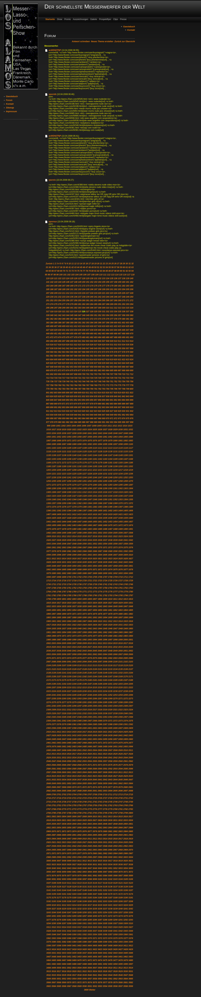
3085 (110, 875)
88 (115, 271)
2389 (115, 724)
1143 (89, 455)
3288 (105, 920)
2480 (59, 746)
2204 (125, 684)
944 (91, 415)
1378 (74, 507)
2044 (89, 651)
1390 (48, 510)
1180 (105, 462)
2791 (84, 813)
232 (59, 297)
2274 (48, 702)
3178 (64, 897)
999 (48, 426)
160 (123, 282)
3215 (79, 905)
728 (107, 378)
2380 (69, 724)
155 (103, 282)
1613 (59, 558)
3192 (48, 901)
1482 (84, 529)
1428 (69, 518)
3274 (120, 916)
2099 (110, 662)
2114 (100, 665)
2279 (74, 702)
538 (51, 348)
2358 (130, 717)
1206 (64, 470)
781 (55, 389)
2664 (130, 783)
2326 (53, 713)
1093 (95, 444)
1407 (48, 514)
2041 (74, 651)
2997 (95, 857)
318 (51, 311)
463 (103, 333)
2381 (74, 724)
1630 (59, 562)
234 (67, 297)
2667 (59, 787)
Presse (123, 19)
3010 (74, 861)
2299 (89, 706)
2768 (53, 809)
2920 (48, 842)
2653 (74, 783)
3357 (110, 934)
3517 (59, 971)
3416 (64, 949)
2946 (95, 846)
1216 (115, 470)
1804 (79, 599)
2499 (69, 750)
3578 (110, 982)
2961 (84, 850)
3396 (48, 945)
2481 (64, 746)
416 (91, 326)
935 (55, 415)
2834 (130, 820)
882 (107, 404)
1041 (89, 433)
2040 (69, 651)
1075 (89, 440)
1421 (120, 514)
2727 (105, 798)
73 (72, 271)
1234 (120, 474)
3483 (59, 964)
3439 (95, 953)
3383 (69, 942)
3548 (130, 975)
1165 (115, 459)
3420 (84, 949)
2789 (74, 813)
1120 (59, 451)
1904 (69, 621)
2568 (74, 765)
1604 (100, 555)
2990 (59, 857)
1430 (79, 518)
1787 (79, 595)
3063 (84, 872)
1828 (115, 603)
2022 (64, 647)
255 (63, 300)
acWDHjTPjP (55, 50)
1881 (125, 614)
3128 (69, 887)
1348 (95, 499)
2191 (59, 684)
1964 (115, 632)
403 (127, 322)
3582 (130, 982)
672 (59, 370)
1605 (105, 555)
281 (79, 304)
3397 (53, 945)
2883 (120, 831)
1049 (130, 433)
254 (59, 300)
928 (115, 411)
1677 (125, 569)
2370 (105, 721)
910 (131, 407)
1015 (130, 426)
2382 (79, 724)
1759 (110, 588)
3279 (59, 920)
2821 (64, 820)
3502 (69, 968)
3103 (115, 879)
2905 (59, 839)
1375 (59, 507)
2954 (48, 850)
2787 (64, 813)
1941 (84, 628)
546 (83, 348)
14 (81, 263)
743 (79, 381)
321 (63, 311)
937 (63, 415)
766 (83, 385)
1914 (120, 621)
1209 (79, 470)
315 (127, 308)
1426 (59, 518)
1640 (110, 562)
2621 (84, 776)
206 (131, 289)
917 (71, 411)
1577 (48, 551)
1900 (48, 621)
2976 (74, 853)
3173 (125, 894)
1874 (89, 614)
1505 (115, 533)
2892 (79, 835)
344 (67, 315)
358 (123, 315)
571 (95, 352)
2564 (53, 765)
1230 (100, 474)
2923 (64, 842)
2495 (48, 750)
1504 (110, 533)
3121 (120, 883)
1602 (89, 555)
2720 (69, 798)
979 (55, 422)
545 (79, 348)
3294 (48, 923)
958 (59, 418)
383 (48, 322)
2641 (100, 779)
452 (59, 333)
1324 (59, 496)
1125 (84, 451)
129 (87, 278)
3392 (115, 942)
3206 (120, 901)
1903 (64, 621)
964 (83, 418)
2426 (130, 732)
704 (99, 374)
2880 (105, 831)
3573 (84, 982)
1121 (64, 451)
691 (48, 374)
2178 (79, 680)
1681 (59, 573)
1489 (120, 529)
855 (87, 400)
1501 (95, 533)
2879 (100, 831)
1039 (79, 433)
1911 (105, 621)
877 (87, 404)
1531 (74, 540)
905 (111, 407)
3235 (95, 909)
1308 (64, 492)
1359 (64, 503)
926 (107, 411)
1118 (48, 451)
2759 (95, 805)
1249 (110, 477)
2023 (69, 647)
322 (67, 311)
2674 (95, 787)
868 (51, 404)
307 (95, 308)
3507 (95, 968)
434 (75, 330)
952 (123, 415)
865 (127, 400)
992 (107, 422)
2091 (69, 662)
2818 (48, 820)
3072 (130, 872)
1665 (64, 569)
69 (61, 271)
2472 (105, 743)
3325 (120, 927)
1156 (69, 459)
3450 (64, 957)
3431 (53, 953)
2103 (130, 662)
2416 (79, 732)
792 (99, 389)
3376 (120, 938)
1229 (95, 474)
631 (71, 363)
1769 (74, 592)
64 (47, 271)
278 (67, 304)
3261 (53, 916)
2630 (130, 776)
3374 (110, 938)
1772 (89, 592)
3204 (110, 901)
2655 (84, 783)
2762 (110, 805)
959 (63, 418)
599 (119, 356)
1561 (53, 547)
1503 (105, 533)
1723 (100, 580)
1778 (120, 592)
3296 (59, 923)
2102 (125, 662)
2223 (48, 691)
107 (89, 274)
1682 (64, 573)
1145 (100, 455)
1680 (53, 573)
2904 (53, 839)
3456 (95, 957)
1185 (130, 462)
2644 (115, 779)
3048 (95, 868)
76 (81, 271)
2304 (115, 706)
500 (75, 341)
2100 (115, 662)
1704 (89, 577)
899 (87, 407)
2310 (59, 709)
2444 (48, 739)
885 (119, 404)
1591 (120, 551)
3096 (79, 879)
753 (119, 381)
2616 (59, 776)
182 (123, 286)
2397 (69, 728)
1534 (89, 540)
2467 (79, 743)
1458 (48, 525)
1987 (59, 639)
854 (83, 400)
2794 (100, 813)
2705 (79, 794)
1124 (79, 451)
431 (63, 330)
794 (107, 389)
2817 (130, 816)
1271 (48, 485)
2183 (105, 680)
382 (131, 319)
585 (63, 356)
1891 (89, 617)
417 (95, 326)
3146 (74, 890)
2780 (115, 809)
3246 (64, 912)
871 (63, 404)
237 (79, 297)
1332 (100, 496)
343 (63, 315)
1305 (48, 492)
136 (115, 278)
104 (77, 274)
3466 (59, 960)
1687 (89, 573)
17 (89, 263)
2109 (74, 665)
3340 (110, 931)
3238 (110, 909)
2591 (105, 769)
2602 (74, 772)
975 (127, 418)
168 (67, 286)
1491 (130, 529)
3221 (110, 905)
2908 (74, 839)
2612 (125, 772)
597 (111, 356)
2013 (105, 643)
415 (87, 326)
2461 (48, 743)
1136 (53, 455)
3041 (59, 868)
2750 (48, 805)
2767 (48, 809)
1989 (69, 639)
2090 (64, 662)
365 (63, 319)
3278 (53, 920)
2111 (84, 665)
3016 (105, 861)
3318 (84, 927)
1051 (53, 437)
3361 (130, 934)
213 (71, 293)
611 (79, 359)
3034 (110, 864)
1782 (53, 595)
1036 (64, 433)
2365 (79, 721)
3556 (84, 979)
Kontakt (10, 104)
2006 (69, 643)
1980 (110, 636)
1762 (125, 588)
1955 (69, 632)
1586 (95, 551)
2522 (100, 754)
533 (119, 344)
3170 (110, 894)
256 (67, 300)
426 (131, 326)
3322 (105, 927)
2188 (130, 680)
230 (51, 297)
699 (79, 374)
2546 (48, 761)
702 (91, 374)
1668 (79, 569)
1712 (130, 577)
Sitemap (10, 108)
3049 (100, 868)
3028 (79, 864)
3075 (59, 875)
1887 (69, 617)
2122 (53, 669)
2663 (125, 783)
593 (95, 356)
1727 (120, 580)
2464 (64, 743)
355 (111, 315)
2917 (120, 839)
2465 (69, 743)
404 (131, 322)
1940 (79, 628)
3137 (115, 887)
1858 (95, 610)
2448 (69, 739)
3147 (79, 890)
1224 (69, 474)
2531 (59, 757)
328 (91, 311)
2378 (59, 724)
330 (99, 311)
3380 (53, 942)
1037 (69, 433)
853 (79, 400)
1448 (84, 522)
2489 (105, 746)
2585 (74, 769)
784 (67, 389)
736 (51, 381)
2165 (100, 676)
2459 (125, 739)
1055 (74, 437)
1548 (74, 544)
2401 (89, 728)
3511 (115, 968)
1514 (74, 536)
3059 (64, 872)
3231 (74, 909)
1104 (64, 448)
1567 (84, 547)
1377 (69, 507)
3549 (48, 979)
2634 (64, 779)
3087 (120, 875)
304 (83, 308)
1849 (48, 610)
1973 (74, 636)
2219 (115, 687)
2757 (84, 805)
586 (67, 356)
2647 (130, 779)
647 (48, 367)
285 (95, 304)
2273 (130, 698)
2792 (89, 813)
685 (111, 370)
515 (48, 344)
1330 (89, 496)
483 (95, 337)
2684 (59, 791)
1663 (53, 569)
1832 (48, 606)
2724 (89, 798)
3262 (59, 916)
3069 (115, 872)
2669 (69, 787)
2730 (120, 798)
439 (95, 330)
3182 (84, 897)
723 (87, 378)
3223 (120, 905)
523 (79, 344)
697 (71, 374)
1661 (130, 566)
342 (59, 315)
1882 (130, 614)
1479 (69, 529)
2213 (84, 687)
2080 (100, 658)
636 (91, 363)
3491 (100, 964)
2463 (59, 743)
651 (63, 367)
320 (59, 311)
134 (107, 278)
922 (91, 411)
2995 (84, 857)
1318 (115, 492)
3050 (105, 868)
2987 (130, 853)
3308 (120, 923)
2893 (84, 835)
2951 (120, 846)
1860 (105, 610)
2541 (110, 757)
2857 (74, 827)
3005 (48, 861)
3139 (125, 887)
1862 (115, 610)
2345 (64, 717)
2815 (120, 816)
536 (131, 344)
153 (95, 282)
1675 (115, 569)
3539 (84, 975)
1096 (110, 444)
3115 (89, 883)
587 (71, 356)
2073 (64, 658)
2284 (100, 702)
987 (87, 422)
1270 (130, 481)
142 (51, 282)
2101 (120, 662)
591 (87, 356)
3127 (64, 887)
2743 (100, 802)
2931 (105, 842)
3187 (110, 897)
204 (123, 289)
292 (123, 304)
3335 (84, 931)
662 (107, 367)
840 (115, 396)
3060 (69, 872)
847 (55, 400)
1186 (48, 466)
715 (55, 378)
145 (63, 282)
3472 (89, 960)
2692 (100, 791)
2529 (48, 757)
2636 (74, 779)
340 (51, 315)
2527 (125, 754)
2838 (64, 824)
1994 (95, 639)
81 (95, 271)
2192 (64, 684)
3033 (105, 864)
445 (119, 330)
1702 (79, 577)
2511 (130, 750)
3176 (53, 897)
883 (111, 404)
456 (75, 333)
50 (95, 267)
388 (67, 322)
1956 (74, 632)
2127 (79, 669)
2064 (105, 654)
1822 (84, 603)
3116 (95, 883)
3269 (95, 916)
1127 (95, 451)
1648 (64, 566)
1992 (84, 639)
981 (63, 422)
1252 (125, 477)
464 (107, 333)
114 (117, 274)
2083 (115, 658)
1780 (130, 592)
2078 (89, 658)
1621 (100, 558)
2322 (120, 709)
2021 (59, 647)
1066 (130, 437)
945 (95, 415)
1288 (48, 488)
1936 (59, 628)
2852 (48, 827)
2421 (105, 732)
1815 (48, 603)
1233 (115, 474)
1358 (59, 503)
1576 (130, 547)
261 (87, 300)
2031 (110, 647)
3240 (120, 909)
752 (115, 381)
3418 (74, 949)
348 (83, 315)
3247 (69, 912)
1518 (95, 536)
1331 (95, 496)
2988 (48, 857)
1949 (125, 628)
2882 (115, 831)
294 (131, 304)
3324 (115, 927)
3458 (105, 957)
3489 (89, 964)
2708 (95, 794)
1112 (105, 448)
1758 (105, 588)
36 (55, 267)
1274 (64, 485)
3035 (115, 864)
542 (67, 348)
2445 (53, 739)
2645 (120, 779)
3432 (59, 953)
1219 (130, 470)
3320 (95, 927)
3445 (125, 953)
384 (51, 322)
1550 (84, 544)
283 (87, 304)
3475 (105, 960)
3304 (100, 923)
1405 (125, 510)
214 (75, 293)
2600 (64, 772)
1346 (84, 499)
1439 (125, 518)
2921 (53, 842)
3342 (120, 931)
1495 (64, 533)
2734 (53, 802)
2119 (125, 665)
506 (99, 341)
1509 (48, 536)
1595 (53, 555)
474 (59, 337)
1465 (84, 525)
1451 (100, 522)
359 (127, 315)
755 (127, 381)
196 (91, 289)
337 (127, 311)
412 (75, 326)
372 (91, 319)
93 (129, 271)
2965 (105, 850)
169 (71, 286)
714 (51, 378)
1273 (59, 485)
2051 (125, 651)
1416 (95, 514)
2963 (95, 850)
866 (131, 400)
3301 (84, 923)
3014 (95, 861)
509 (111, 341)
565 (71, 352)
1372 (130, 503)
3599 (130, 986)
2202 (115, 684)
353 (103, 315)
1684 (74, 573)
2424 (120, 732)
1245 (89, 477)
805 (63, 392)
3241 (125, 909)
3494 (115, 964)
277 (63, 304)
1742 (110, 584)
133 (103, 278)
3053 (120, 868)
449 (48, 333)
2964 (100, 850)
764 (75, 385)
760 (59, 385)
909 (127, 407)
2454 (100, 739)
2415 (74, 732)
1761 (120, 588)
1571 (105, 547)
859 (103, 400)
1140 (74, 455)
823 (48, 396)
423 (119, 326)
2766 (130, 805)
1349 (100, 499)
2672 (84, 787)
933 (48, 415)
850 (67, 400)
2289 (125, 702)
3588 (74, 986)
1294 (79, 488)
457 (79, 333)
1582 (74, 551)
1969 (53, 636)
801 (48, 392)
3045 (79, 868)
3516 (53, 971)
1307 (59, 492)
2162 (84, 676)
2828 (100, 820)
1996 (105, 639)
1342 (64, 499)
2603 (79, 772)
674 (67, 370)
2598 (53, 772)
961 (71, 418)
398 (107, 322)
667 (127, 367)
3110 (64, 883)
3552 (64, 979)
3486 (74, 964)
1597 (64, 555)
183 (127, 286)
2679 (120, 787)
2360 (53, 721)
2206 (48, 687)
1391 (53, 510)
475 (63, 337)
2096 (95, 662)
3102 (110, 879)
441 (103, 330)
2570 (84, 765)
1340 (53, 499)
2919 (130, 839)
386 (59, 322)
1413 (79, 514)
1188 (59, 466)
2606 (95, 772)
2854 (59, 827)
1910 (100, 621)
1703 (84, 577)
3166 (89, 894)
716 (59, 378)
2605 (89, 772)
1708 (110, 577)
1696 (48, 577)
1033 (48, 433)
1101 (48, 448)
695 (63, 374)
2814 (115, 816)
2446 (59, 739)
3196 (69, 901)
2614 (48, 776)
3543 (105, 975)
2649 (53, 783)
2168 (115, 676)
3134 (100, 887)
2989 (53, 857)
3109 (59, 883)
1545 (59, 544)
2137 (130, 669)
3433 (64, 953)
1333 (105, 496)
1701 (74, 577)
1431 (84, 518)
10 (69, 263)
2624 (100, 776)
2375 (130, 721)
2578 (125, 765)
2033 (120, 647)
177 (103, 286)
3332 (69, 931)
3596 (115, 986)
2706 (84, 794)
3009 (69, 861)
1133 (125, 451)
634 (83, 363)
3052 (115, 868)
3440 (100, 953)
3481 (48, 964)
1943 (95, 628)
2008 (79, 643)
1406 (130, 510)
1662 (48, 569)
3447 (48, 957)
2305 (120, 706)
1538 (110, 540)
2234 (105, 691)
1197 (105, 466)
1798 (48, 599)
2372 (115, 721)
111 (104, 274)
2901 (125, 835)
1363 (84, 503)
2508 (115, 750)
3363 (53, 938)
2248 (89, 695)
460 (91, 333)
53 (104, 267)
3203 (105, 901)
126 (75, 278)
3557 (89, 979)
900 (91, 407)
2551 (74, 761)
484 (99, 337)
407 (55, 326)
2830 (110, 820)
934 (51, 415)
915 (63, 411)
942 (83, 415)
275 (55, 304)
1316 (105, 492)
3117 (100, 883)
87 (112, 271)
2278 (69, 702)
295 (48, 308)
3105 (125, 879)
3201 (95, 901)
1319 (120, 492)
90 (121, 271)
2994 (79, 857)
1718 (74, 580)
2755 (74, 805)
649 (55, 367)
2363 (69, 721)
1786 (74, 595)
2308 (48, 709)
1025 (95, 429)
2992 (69, 857)
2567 (69, 765)
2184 (110, 680)
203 (119, 289)
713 (48, 378)
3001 (115, 857)
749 (103, 381)
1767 (64, 592)
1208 (74, 470)
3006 (53, 861)
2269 (110, 698)
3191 (130, 897)
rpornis (52, 180)
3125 (53, 887)
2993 (74, 857)
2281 (84, 702)
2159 (69, 676)
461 (95, 333)
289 (111, 304)
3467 (64, 960)
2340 (125, 713)
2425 (125, 732)
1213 (100, 470)
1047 (120, 433)
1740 (100, 584)
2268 (105, 698)
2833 (125, 820)
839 (111, 396)
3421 (89, 949)
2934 (120, 842)
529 (103, 344)
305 (87, 308)
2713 (120, 794)
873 (71, 404)
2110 (79, 665)
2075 (74, 658)
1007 (89, 426)
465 (111, 333)
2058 (74, 654)
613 (87, 359)
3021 (130, 861)
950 (115, 415)
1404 (120, 510)
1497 (74, 533)
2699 (48, 794)
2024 (74, 647)
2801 (48, 816)
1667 (74, 569)
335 (119, 311)
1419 (110, 514)
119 (48, 278)
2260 (64, 698)
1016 (48, 429)
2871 (59, 831)
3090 (48, 879)
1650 (74, 566)
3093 (64, 879)
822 (131, 392)
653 (71, 367)
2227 (69, 691)
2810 (95, 816)
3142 (53, 890)
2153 (125, 673)
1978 (100, 636)
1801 (64, 599)
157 (111, 282)
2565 (59, 765)
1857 (89, 610)
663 (111, 367)
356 (115, 315)
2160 (74, 676)
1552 (95, 544)
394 (91, 322)
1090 (79, 444)
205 (127, 289)
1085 (53, 444)
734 (131, 378)
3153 (110, 890)
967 (95, 418)
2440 (115, 735)
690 (131, 370)
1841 (95, 606)
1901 (53, 621)
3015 (100, 861)
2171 (130, 676)
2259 (59, 698)
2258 (53, 698)
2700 (53, 794)
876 (83, 404)
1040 (84, 433)
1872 (79, 614)
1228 (89, 474)
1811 (115, 599)
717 (63, 378)
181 (119, 286)
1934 (48, 628)
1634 (79, 562)
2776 (95, 809)
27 (118, 263)
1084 (48, 444)
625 (48, 363)
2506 (105, 750)
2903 (48, 839)
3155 (120, 890)
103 (72, 274)
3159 (53, 894)
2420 (100, 732)
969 (103, 418)
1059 (95, 437)
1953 (59, 632)
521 (71, 344)
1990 (74, 639)
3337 (95, 931)
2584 (69, 769)
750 (107, 381)
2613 (130, 772)
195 (87, 289)
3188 (115, 897)
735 (48, 381)
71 (67, 271)
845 (48, 400)
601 (127, 356)
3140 (130, 887)
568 (83, 352)
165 (55, 286)
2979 (89, 853)
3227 (53, 909)
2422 (110, 732)
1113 (110, 448)
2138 (48, 673)
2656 (89, 783)
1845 (115, 606)
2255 (125, 695)
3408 (110, 945)
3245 (59, 912)
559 (48, 352)
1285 (120, 485)
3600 (86, 990)
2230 (84, 691)
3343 (125, 931)
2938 (53, 846)
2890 (69, 835)
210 (59, 293)
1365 (95, 503)
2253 (115, 695)
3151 (100, 890)
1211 (89, 470)
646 (131, 363)
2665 (48, 787)
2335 (100, 713)
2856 (69, 827)
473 (55, 337)
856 (91, 400)
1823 (89, 603)
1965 (120, 632)
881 (103, 404)
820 (123, 392)
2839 (69, 824)
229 (48, 297)
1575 (125, 547)
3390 (105, 942)
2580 (48, 769)
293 (127, 304)
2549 (64, 761)
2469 (89, 743)
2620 (79, 776)
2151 (115, 673)
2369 (100, 721)
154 (99, 282)
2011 (95, 643)
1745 (125, 584)
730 (115, 378)
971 (111, 418)
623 (127, 359)
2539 (100, 757)
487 (111, 337)
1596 (59, 555)
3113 (79, 883)
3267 (84, 916)
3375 (115, 938)
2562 (130, 761)
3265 (74, 916)
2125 (69, 669)
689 (127, 370)
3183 (89, 897)
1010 (104, 426)
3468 (69, 960)
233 (63, 297)
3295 (53, 923)
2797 (115, 813)
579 (127, 352)
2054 (53, 654)
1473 (125, 525)
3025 (64, 864)
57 (115, 267)
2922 (59, 842)
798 (123, 389)
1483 (89, 529)
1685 (79, 573)
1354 (125, 499)
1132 (120, 451)
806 (67, 392)
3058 (59, 872)
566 (75, 352)
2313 (74, 709)
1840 (89, 606)
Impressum (11, 111)
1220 (48, 474)
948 (107, 415)
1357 (53, 503)
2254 (120, 695)
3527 (110, 971)
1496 (69, 533)
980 (59, 422)
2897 (105, 835)
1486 (105, 529)
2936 (130, 842)
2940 (64, 846)
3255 (110, 912)
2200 (105, 684)
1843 (105, 606)
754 (123, 381)
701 (87, 374)
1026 (100, 429)
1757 (100, 588)
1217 (120, 470)
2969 (125, 850)
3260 (48, 916)
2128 (84, 669)
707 (111, 374)
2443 (130, 735)
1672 (100, 569)
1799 (53, 599)
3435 (74, 953)
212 (67, 293)
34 (49, 267)
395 (95, 322)
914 (59, 411)
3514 (130, 968)
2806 (74, 816)
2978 (84, 853)
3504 (79, 968)
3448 (53, 957)
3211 (59, 905)
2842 (84, 824)
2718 (59, 798)
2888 (59, 835)
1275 (69, 485)
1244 (84, 477)
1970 (59, 636)
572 (99, 352)
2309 (53, 709)
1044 (105, 433)
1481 (79, 529)
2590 (100, 769)
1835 (64, 606)
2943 (79, 846)
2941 (69, 846)
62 (129, 267)
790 (91, 389)
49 (92, 267)
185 (48, 289)
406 (51, 326)
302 (75, 308)
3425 (110, 949)
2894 (89, 835)
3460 (115, 957)
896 (75, 407)
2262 (74, 698)
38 (61, 267)
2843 (89, 824)
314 (123, 308)
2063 (100, 654)
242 (99, 297)
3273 (115, 916)
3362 (48, 938)
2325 (48, 713)
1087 (64, 444)
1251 (120, 477)
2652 (69, 783)
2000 (125, 639)
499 (71, 341)
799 (127, 389)
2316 (89, 709)
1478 (64, 529)
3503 (74, 968)
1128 (100, 451)
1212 (95, 470)
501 (79, 341)
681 (95, 370)
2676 (105, 787)
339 (48, 315)
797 (119, 389)
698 (75, 374)
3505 (84, 968)
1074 (84, 440)
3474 (100, 960)
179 (111, 286)
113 (112, 274)
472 (51, 337)
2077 (84, 658)
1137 (59, 455)
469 (127, 333)
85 (107, 271)
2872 (64, 831)
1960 (95, 632)
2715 (130, 794)
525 (87, 344)
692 (51, 374)
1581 (69, 551)
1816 (53, 603)
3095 (74, 879)
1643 (125, 562)
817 (111, 392)
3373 (105, 938)
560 (51, 352)
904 (107, 407)
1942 (89, 628)
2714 (125, 794)
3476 (110, 960)
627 (55, 363)
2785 (53, 813)
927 (111, 411)
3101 (105, 879)
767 (87, 385)
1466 (89, 525)
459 (87, 333)
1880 (120, 614)
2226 (64, 691)
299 (63, 308)
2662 (120, 783)
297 (55, 308)
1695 (130, 573)
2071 (53, 658)
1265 (105, 481)
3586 (64, 986)
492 (131, 337)
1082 (125, 440)
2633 (59, 779)
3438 (89, 953)
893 (63, 407)
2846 (105, 824)
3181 (79, 897)
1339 (48, 499)
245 (111, 297)
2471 (100, 743)
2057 (69, 654)
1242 (74, 477)
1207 (69, 470)
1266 (110, 481)
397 (103, 322)
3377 (125, 938)
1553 (100, 544)
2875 (79, 831)
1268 (120, 481)
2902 (130, 835)
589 (79, 356)
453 (63, 333)
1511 (59, 536)
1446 (74, 522)
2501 (79, 750)
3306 (110, 923)
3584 (53, 986)
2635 (69, 779)
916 (67, 411)
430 (59, 330)
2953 (130, 846)
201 (111, 289)
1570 (100, 547)
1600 (79, 555)
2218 (110, 687)
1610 (130, 555)
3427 (120, 949)
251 (48, 300)
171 (79, 286)
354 (107, 315)
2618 (69, 776)
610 (75, 359)
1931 (120, 625)
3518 (64, 971)
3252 (95, 912)
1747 (48, 588)
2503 (89, 750)
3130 (79, 887)
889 (48, 407)
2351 (95, 717)
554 (115, 348)
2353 (105, 717)
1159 (84, 459)
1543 (48, 544)
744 (83, 381)
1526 (48, 540)
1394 (69, 510)
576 (115, 352)
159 (119, 282)
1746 (130, 584)
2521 (95, 754)
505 (95, 341)
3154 (115, 890)
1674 (110, 569)
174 (91, 286)
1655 (100, 566)
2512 (48, 754)
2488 (100, 746)
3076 (64, 875)
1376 (64, 507)
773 (111, 385)
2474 (115, 743)
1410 (64, 514)
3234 (89, 909)
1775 (105, 592)
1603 (95, 555)
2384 (89, 724)
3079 (79, 875)
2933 (115, 842)
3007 (59, 861)
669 (48, 370)
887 (127, 404)
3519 (69, 971)
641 (111, 363)
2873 (69, 831)
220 (99, 293)
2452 (89, 739)
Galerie (93, 19)
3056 (48, 872)
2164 (95, 676)
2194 (74, 684)
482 (91, 337)
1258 (69, 481)
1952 (53, 632)
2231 (89, 691)
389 (71, 322)
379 (119, 319)
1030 (120, 429)
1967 (130, 632)
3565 (130, 979)
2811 (100, 816)
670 (51, 370)
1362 (79, 503)
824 (51, 396)
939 (71, 415)
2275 (53, 702)
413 (79, 326)
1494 (59, 533)
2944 (84, 846)
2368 (95, 721)
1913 (115, 621)
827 (63, 396)
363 (55, 319)
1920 (64, 625)
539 (55, 348)
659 (95, 367)
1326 (69, 496)
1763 (130, 588)
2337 (110, 713)
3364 (59, 938)
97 (52, 274)
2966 (110, 850)
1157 (74, 459)
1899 (130, 617)
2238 (125, 691)
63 (132, 267)
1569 (95, 547)
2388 (110, 724)
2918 (125, 839)
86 (109, 271)
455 (71, 333)
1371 (125, 503)
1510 (53, 536)
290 (115, 304)
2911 (89, 839)
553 (111, 348)
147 (71, 282)
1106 (74, 448)
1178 (95, 462)
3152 (105, 890)
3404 (89, 945)
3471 (84, 960)
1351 (110, 499)
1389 (130, 507)
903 (103, 407)
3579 (115, 982)
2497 (59, 750)
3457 (100, 957)
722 (83, 378)
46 (84, 267)
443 (111, 330)
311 (111, 308)
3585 (59, 986)
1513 (69, 536)
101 (65, 274)
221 (103, 293)
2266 (95, 698)
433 (71, 330)
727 (103, 378)
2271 (120, 698)
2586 (79, 769)
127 (79, 278)
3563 (120, 979)
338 (131, 311)
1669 (84, 569)
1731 (53, 584)
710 (123, 374)
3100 (100, 879)
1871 (74, 614)
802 (51, 392)
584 (59, 356)
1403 (115, 510)
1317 (110, 492)
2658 (100, 783)
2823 (74, 820)
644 (123, 363)
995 (119, 422)
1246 (95, 477)
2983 (110, 853)
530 (107, 344)
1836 (69, 606)
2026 (84, 647)
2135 (120, 669)
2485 (84, 746)
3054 (125, 868)
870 (59, 404)
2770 (64, 809)
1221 (53, 474)
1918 (53, 625)
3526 (105, 971)
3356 (105, 934)
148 (75, 282)
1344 (74, 499)
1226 (79, 474)
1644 (130, 562)
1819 (69, 603)
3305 (105, 923)
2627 (115, 776)
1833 (53, 606)
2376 (48, 724)
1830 (125, 603)
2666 (53, 787)
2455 (105, 739)
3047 (89, 868)
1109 (89, 448)
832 (83, 396)
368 (75, 319)
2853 (53, 827)
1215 (110, 470)
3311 (48, 927)
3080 (84, 875)
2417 (84, 732)
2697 (125, 791)
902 (99, 407)
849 (63, 400)
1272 (53, 485)
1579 (59, 551)
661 (103, 367)
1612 (53, 558)
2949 (110, 846)
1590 (115, 551)
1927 (100, 625)
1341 (59, 499)
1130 (110, 451)
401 (119, 322)
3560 (105, 979)
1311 (79, 492)
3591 (89, 986)
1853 (69, 610)
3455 (89, 957)
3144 (64, 890)
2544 (125, 757)
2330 (74, 713)
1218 (125, 470)
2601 (69, 772)
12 (75, 263)
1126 (89, 451)
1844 (110, 606)
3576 (100, 982)
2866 (120, 827)
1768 (69, 592)
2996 (89, 857)
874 (75, 404)
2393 (48, 728)
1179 (100, 462)
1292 (69, 488)
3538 (79, 975)
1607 (115, 555)
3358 (115, 934)
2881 (110, 831)
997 (127, 422)
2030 (105, 647)
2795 (105, 813)
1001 (58, 426)
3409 (115, 945)
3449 (59, 957)
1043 (100, 433)
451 (55, 333)
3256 (115, 912)
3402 (79, 945)
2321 (115, 709)
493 (48, 341)
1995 (100, 639)
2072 (59, 658)
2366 (84, 721)
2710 (105, 794)
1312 (84, 492)
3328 (48, 931)
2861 (95, 827)
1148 (115, 455)
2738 (74, 802)
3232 (79, 909)
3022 (48, 864)
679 (87, 370)
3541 (95, 975)
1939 (74, 628)
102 (69, 274)
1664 (59, 569)
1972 (69, 636)
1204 (53, 470)
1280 (95, 485)
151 (87, 282)
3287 (100, 920)
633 (79, 363)
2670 (74, 787)
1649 (69, 566)
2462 (53, 743)
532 (115, 344)
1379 (79, 507)
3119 (110, 883)
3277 (48, 920)
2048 (110, 651)
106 (85, 274)
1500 (89, 533)
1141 (79, 455)
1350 (105, 499)
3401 (74, 945)
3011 (79, 861)
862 (115, 400)
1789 (89, 595)
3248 (74, 912)
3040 (53, 868)
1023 (84, 429)
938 (67, 415)
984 (75, 422)
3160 (59, 894)
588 (75, 356)
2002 (48, 643)
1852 (64, 610)
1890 (84, 617)
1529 (64, 540)
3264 (69, 916)
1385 (110, 507)
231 (55, 297)
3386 (84, 942)
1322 (48, 496)
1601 (84, 555)
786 (75, 389)
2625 (105, 776)
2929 (95, 842)
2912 (95, 839)
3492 (105, 964)
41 (69, 267)
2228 (74, 691)
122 (59, 278)
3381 (59, 942)
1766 (59, 592)
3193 (53, 901)
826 (59, 396)
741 (71, 381)
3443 (115, 953)
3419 (79, 949)
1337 (125, 496)
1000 (53, 426)
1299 (105, 488)
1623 (110, 558)
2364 (74, 721)
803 (55, 392)
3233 (84, 909)
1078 (105, 440)
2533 (69, 757)
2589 (95, 769)
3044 (74, 868)
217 (87, 293)
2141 (64, 673)
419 (103, 326)
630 (67, 363)
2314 (79, 709)
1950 (130, 628)
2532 (64, 757)
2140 (59, 673)
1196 (100, 466)
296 (51, 308)
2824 (79, 820)
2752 (59, 805)
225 (119, 293)
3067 (105, 872)
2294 (64, 706)
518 (59, 344)
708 (115, 374)
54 (107, 267)
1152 (48, 459)
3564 (125, 979)
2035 (130, 647)
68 (58, 271)
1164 (110, 459)
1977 (95, 636)
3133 (95, 887)
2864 (110, 827)
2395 (59, 728)
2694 (110, 791)
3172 (120, 894)
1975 (84, 636)
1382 (95, 507)
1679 (48, 573)
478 (75, 337)
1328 (79, 496)
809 (79, 392)
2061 (89, 654)
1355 (130, 499)
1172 (64, 462)
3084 (105, 875)
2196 (84, 684)
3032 (100, 864)
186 (51, 289)
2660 (110, 783)
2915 (110, 839)
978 (51, 422)
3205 (115, 901)
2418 (89, 732)
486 (107, 337)
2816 (125, 816)
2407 (120, 728)
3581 (125, 982)
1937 (64, 628)
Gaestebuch (12, 96)
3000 (110, 857)
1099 (125, 444)
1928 (105, 625)
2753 (64, 805)
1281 (100, 485)
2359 (48, 721)
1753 (79, 588)
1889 (79, 617)
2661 (115, 783)
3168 (100, 894)
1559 (130, 544)
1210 (84, 470)
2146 (89, 673)
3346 (53, 934)
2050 (120, 651)
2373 (120, 721)
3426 (115, 949)
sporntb (52, 94)
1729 (130, 580)
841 (119, 396)
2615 (53, 776)
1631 (64, 562)
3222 (115, 905)
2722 (79, 798)
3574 (89, 982)
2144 (79, 673)
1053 (64, 437)
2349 (84, 717)
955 (48, 418)
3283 (79, 920)
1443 (59, 522)
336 (123, 311)
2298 (84, 706)
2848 (115, 824)
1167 (125, 459)
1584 (84, 551)
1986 (53, 639)
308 (99, 308)
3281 (69, 920)
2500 (74, 750)
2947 (100, 846)
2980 (95, 853)
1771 (84, 592)
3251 (89, 912)
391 (79, 322)
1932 (125, 625)
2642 (105, 779)
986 (83, 422)
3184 (95, 897)
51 (98, 267)
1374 (53, 507)
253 (55, 300)
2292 (53, 706)
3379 (48, 942)
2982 (105, 853)
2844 (95, 824)
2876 (84, 831)
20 (98, 263)
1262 (89, 481)
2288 (120, 702)
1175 (79, 462)
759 (55, 385)
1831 (130, 603)
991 (103, 422)
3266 (79, 916)
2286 (110, 702)
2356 (120, 717)
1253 (130, 477)
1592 (125, 551)
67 (55, 271)
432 (67, 330)
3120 (115, 883)
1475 (48, 529)
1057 (84, 437)
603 (48, 359)
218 (91, 293)
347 (79, 315)
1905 (74, 621)
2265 (89, 698)
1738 (89, 584)
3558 (95, 979)
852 (75, 400)
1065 (125, 437)
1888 (74, 617)
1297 (95, 488)
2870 (53, 831)
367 (71, 319)
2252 (110, 695)
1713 (48, 580)
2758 (89, 805)
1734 (69, 584)
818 (115, 392)
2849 (120, 824)
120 (51, 278)
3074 (53, 875)
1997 (110, 639)
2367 (89, 721)
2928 (89, 842)
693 (55, 374)
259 (79, 300)
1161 (95, 459)
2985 (120, 853)
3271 (105, 916)
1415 (89, 514)
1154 (59, 459)
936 (59, 415)
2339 (120, 713)
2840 (74, 824)
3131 (84, 887)
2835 (48, 824)
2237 (120, 691)
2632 (53, 779)
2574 (105, 765)
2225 (59, 691)
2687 (74, 791)
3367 (74, 938)
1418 (105, 514)
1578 (53, 551)
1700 (69, 577)
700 (83, 374)
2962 (89, 850)
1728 (125, 580)
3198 (79, 901)
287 (103, 304)
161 (127, 282)
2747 (120, 802)
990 (99, 422)
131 (95, 278)
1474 (130, 525)
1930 (115, 625)
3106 (130, 879)
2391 (125, 724)
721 (79, 378)
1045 (110, 433)
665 (119, 367)
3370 (89, 938)
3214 (74, 905)
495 (55, 341)
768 (91, 385)
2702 (64, 794)
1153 (53, 459)
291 (119, 304)
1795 (120, 595)
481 (87, 337)
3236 (100, 909)
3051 (110, 868)
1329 (84, 496)
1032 (130, 429)
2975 (69, 853)
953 (127, 415)
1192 (79, 466)
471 (48, 337)
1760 (115, 588)
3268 (89, 916)
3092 (59, 879)
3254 (105, 912)
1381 (89, 507)
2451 (84, 739)
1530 (69, 540)
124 (67, 278)
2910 (84, 839)
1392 (59, 510)
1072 (74, 440)
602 (131, 356)
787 (79, 389)
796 (115, 389)
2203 (120, 684)
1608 (120, 555)
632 (75, 363)
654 (75, 367)
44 (78, 267)
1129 (105, 451)
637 (95, 363)
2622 (89, 776)
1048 (125, 433)
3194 (59, 901)
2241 (53, 695)
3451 (69, 957)
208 (51, 293)
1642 (120, 562)
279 (71, 304)
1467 (95, 525)
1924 (84, 625)
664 (115, 367)
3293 (130, 920)
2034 (125, 647)
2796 (110, 813)
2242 (59, 695)
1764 (48, 592)
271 (127, 300)
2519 (84, 754)
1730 (48, 584)
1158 (79, 459)
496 (59, 341)
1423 (130, 514)
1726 (115, 580)
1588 (105, 551)
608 (67, 359)
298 (59, 308)
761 (63, 385)
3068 (110, 872)
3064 (89, 872)
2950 (115, 846)
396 (99, 322)
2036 (48, 651)
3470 (79, 960)
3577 (105, 982)
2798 (120, 813)
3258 (125, 912)
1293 (74, 488)
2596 (130, 769)
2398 (74, 728)
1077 (100, 440)
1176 (84, 462)
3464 (48, 960)
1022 (79, 429)
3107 (48, 883)
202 (115, 289)
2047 (105, 651)
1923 (79, 625)
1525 (130, 536)
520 (67, 344)
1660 (125, 566)
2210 (69, 687)
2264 (84, 698)
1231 (105, 474)
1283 (110, 485)
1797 (130, 595)
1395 (74, 510)
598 (115, 356)
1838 (79, 606)
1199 (115, 466)
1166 (120, 459)
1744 (120, 584)
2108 (69, 665)
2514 (59, 754)
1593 (130, 551)
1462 (69, 525)
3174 (130, 894)
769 (95, 385)
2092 (74, 662)
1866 (48, 614)
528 (99, 344)
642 (115, 363)
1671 (95, 569)
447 (127, 330)
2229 (79, 691)
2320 (110, 709)
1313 (89, 492)
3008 (64, 861)
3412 (130, 945)
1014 (125, 426)
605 (55, 359)
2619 (74, 776)
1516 (84, 536)
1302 (120, 488)
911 (48, 411)
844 (131, 396)
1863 (120, 610)
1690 (105, 573)
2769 (59, 809)
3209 (48, 905)
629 (63, 363)
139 (127, 278)
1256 (59, 481)
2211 (74, 687)
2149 (105, 673)
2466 (74, 743)
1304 (130, 488)
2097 (100, 662)
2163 (89, 676)
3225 (130, 905)
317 (48, 311)
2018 (130, 643)
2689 (84, 791)
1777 (115, 592)
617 (103, 359)
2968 (120, 850)
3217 (89, 905)
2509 (120, 750)
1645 (48, 566)
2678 (115, 787)
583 (55, 356)
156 (107, 282)
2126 (74, 669)
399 (111, 322)
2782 (125, 809)
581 (48, 356)
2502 (84, 750)
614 (91, 359)
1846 (120, 606)
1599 (74, 555)
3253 (100, 912)
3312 (53, 927)
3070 (120, 872)
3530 (125, 971)
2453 (95, 739)
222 (107, 293)
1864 (125, 610)
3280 (64, 920)
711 (127, 374)
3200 (89, 901)
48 (89, 267)
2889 (64, 835)
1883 (48, 617)
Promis (67, 19)
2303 (110, 706)
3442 (110, 953)
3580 (120, 982)
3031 (95, 864)
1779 (125, 592)
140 (131, 278)
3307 (115, 923)
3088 (125, 875)
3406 (100, 945)
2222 (130, 687)
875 (79, 404)
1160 (89, 459)
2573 (100, 765)
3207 (125, 901)
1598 (69, 555)
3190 (125, 897)
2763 (115, 805)
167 (63, 286)
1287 (130, 485)
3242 (130, 909)
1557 (120, 544)
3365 (64, 938)
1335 (115, 496)
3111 (69, 883)
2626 (110, 776)
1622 (105, 558)
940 (75, 415)
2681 (130, 787)
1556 (115, 544)
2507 (110, 750)
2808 (84, 816)
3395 (130, 942)
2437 (100, 735)
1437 (115, 518)
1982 (120, 636)
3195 (64, 901)
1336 (120, 496)
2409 (130, 728)
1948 (120, 628)
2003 (53, 643)
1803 (74, 599)
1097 (115, 444)
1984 (130, 636)
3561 (110, 979)
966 (91, 418)
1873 (84, 614)
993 (111, 422)
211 (63, 293)
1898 (125, 617)
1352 (115, 499)
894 (67, 407)
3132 (89, 887)
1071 (69, 440)
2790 (79, 813)
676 (75, 370)
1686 (84, 573)
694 (59, 374)
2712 (115, 794)
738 (59, 381)
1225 (74, 474)
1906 (79, 621)
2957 (64, 850)
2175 (64, 680)
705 (103, 374)
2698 (130, 791)
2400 (84, 728)
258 (75, 300)
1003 (68, 426)
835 (95, 396)
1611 (48, 558)
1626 (125, 558)
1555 (110, 544)
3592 (95, 986)
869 (55, 404)
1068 (53, 440)
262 (91, 300)
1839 (84, 606)
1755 (89, 588)
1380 (84, 507)
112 (108, 274)
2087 (48, 662)
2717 (53, 798)
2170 (125, 676)
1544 (53, 544)
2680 (125, 787)
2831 (115, 820)
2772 (74, 809)
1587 (100, 551)
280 (75, 304)
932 (131, 411)
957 (55, 418)
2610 (115, 772)
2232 (95, 691)
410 (67, 326)
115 (120, 274)
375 (103, 319)
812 (91, 392)
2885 (130, 831)
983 (71, 422)
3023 (53, 864)
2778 (105, 809)
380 (123, 319)
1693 (120, 573)
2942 (74, 846)
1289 (53, 488)
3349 (69, 934)
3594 (105, 986)
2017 (125, 643)
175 (95, 286)
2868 (130, 827)
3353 (89, 934)
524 (83, 344)
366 (67, 319)
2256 (130, 695)
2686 (69, 791)
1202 (130, 466)
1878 (110, 614)
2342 (48, 717)
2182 (100, 680)
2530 (53, 757)
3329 (53, 931)
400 (115, 322)
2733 (48, 802)
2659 (105, 783)
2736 (64, 802)
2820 (59, 820)
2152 (120, 673)
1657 (110, 566)
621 (119, 359)
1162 (100, 459)
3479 (125, 960)
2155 (48, 676)
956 (51, 418)
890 (51, 407)
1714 (53, 580)
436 (83, 330)
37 (58, 267)
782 (59, 389)
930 (123, 411)
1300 (110, 488)
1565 (74, 547)
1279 (89, 485)
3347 (59, 934)
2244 (69, 695)
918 (75, 411)
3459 (110, 957)
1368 (110, 503)
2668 (64, 787)
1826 (105, 603)
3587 (69, 986)
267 (111, 300)
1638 (100, 562)
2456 (110, 739)
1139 (69, 455)
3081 (89, 875)
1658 (115, 566)
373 (95, 319)
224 (115, 293)
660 (99, 367)
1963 (110, 632)
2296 (74, 706)
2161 (79, 676)
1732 (59, 584)
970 (107, 418)
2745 (110, 802)
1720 (84, 580)
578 (123, 352)
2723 (84, 798)
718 (67, 378)
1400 (100, 510)
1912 (110, 621)
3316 (74, 927)
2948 (105, 846)
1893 (100, 617)
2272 (125, 698)
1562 (59, 547)
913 (55, 411)
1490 (125, 529)
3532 (48, 975)
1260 (79, 481)
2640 (95, 779)
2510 (125, 750)
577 (119, 352)
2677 (110, 787)
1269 (125, 481)
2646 (125, 779)
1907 (84, 621)
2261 (69, 698)
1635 (84, 562)
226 (123, 293)
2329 (69, 713)
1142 (84, 455)
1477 (59, 529)
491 (127, 337)
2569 (79, 765)
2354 (110, 717)
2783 (130, 809)
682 (99, 370)
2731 (125, 798)
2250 (100, 695)
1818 (64, 603)
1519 (100, 536)
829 (71, 396)
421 (111, 326)
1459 (53, 525)
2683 (53, 791)
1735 (74, 584)
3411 (125, 945)
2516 (69, 754)
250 (131, 297)
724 (91, 378)
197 (95, 289)
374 (99, 319)
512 (123, 341)
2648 (48, 783)
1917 (48, 625)
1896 (115, 617)
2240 (48, 695)
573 (103, 352)
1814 (130, 599)
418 (99, 326)
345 (71, 315)
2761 (105, 805)
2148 (100, 673)
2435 (89, 735)
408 (59, 326)
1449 (89, 522)
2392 (130, 724)
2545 (130, 757)
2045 (95, 651)
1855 (79, 610)
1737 (84, 584)
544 (75, 348)
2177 (74, 680)
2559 (115, 761)
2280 (79, 702)
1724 (105, 580)
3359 (120, 934)
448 (131, 330)
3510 (110, 968)
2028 (95, 647)
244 (107, 297)
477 (71, 337)
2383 (84, 724)
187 (55, 289)
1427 (64, 518)
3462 (125, 957)
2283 (95, 702)
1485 (100, 529)
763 (71, 385)
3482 (53, 964)
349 (87, 315)
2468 (84, 743)
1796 (125, 595)
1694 (125, 573)
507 (103, 341)
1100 (130, 444)
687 (119, 370)
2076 (79, 658)
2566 (64, 765)
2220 (120, 687)
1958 (84, 632)
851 (71, 400)
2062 (95, 654)
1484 (95, 529)
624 (131, 359)
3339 (105, 931)
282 (83, 304)
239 (87, 297)
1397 (84, 510)
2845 (100, 824)
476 (67, 337)
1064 (120, 437)
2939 (59, 846)
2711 (110, 794)
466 (115, 333)
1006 (84, 426)
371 (87, 319)
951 (119, 415)
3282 (74, 920)
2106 (59, 665)
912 (51, 411)
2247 (84, 695)
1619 (89, 558)
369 (79, 319)
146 (67, 282)
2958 (69, 850)
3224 (125, 905)
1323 (53, 496)
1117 (130, 448)
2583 (64, 769)
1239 (59, 477)
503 (87, 341)
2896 (100, 835)
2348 (79, 717)
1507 (125, 533)
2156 (53, 676)
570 (91, 352)
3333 (74, 931)
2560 (120, 761)
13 (78, 263)
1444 (64, 522)
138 (123, 278)
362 (51, 319)
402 (123, 322)
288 (107, 304)
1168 (130, 459)
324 (75, 311)
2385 (95, 724)
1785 (69, 595)
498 (67, 341)
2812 (105, 816)
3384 (74, 942)
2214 (89, 687)
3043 (69, 868)
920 (83, 411)
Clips (115, 19)
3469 (74, 960)
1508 (130, 533)
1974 (79, 636)
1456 (125, 522)
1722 (95, 580)
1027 (105, 429)
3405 (95, 945)
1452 (105, 522)
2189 (48, 684)
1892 (95, 617)
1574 (120, 547)
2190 (53, 684)
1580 (64, 551)
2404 (105, 728)
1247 (100, 477)
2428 (53, 735)
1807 (95, 599)
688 (123, 370)
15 (84, 263)
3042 (64, 868)
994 (115, 422)
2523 (105, 754)
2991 (64, 857)
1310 (74, 492)
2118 (120, 665)
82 (98, 271)
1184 (125, 462)
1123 (74, 451)
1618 (84, 558)
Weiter (92, 990)
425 (127, 326)
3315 (69, 927)
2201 (110, 684)
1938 (69, 628)
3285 (89, 920)
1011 (109, 426)
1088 (69, 444)
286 (99, 304)
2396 (64, 728)
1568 (89, 547)
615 (95, 359)
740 (67, 381)
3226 (48, 909)
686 (115, 370)
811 (87, 392)
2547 (53, 761)
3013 (89, 861)
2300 (95, 706)
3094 (69, 879)
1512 (64, 536)
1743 (115, 584)
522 (75, 344)
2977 (79, 853)
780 (51, 389)
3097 (84, 879)
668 (131, 367)
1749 (59, 588)
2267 (100, 698)
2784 (48, 813)
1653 (89, 566)
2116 (110, 665)
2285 (105, 702)
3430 (48, 953)
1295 (84, 488)
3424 (105, 949)
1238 (53, 477)
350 (91, 315)
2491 (115, 746)
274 (51, 304)
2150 (110, 673)
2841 (79, 824)
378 (115, 319)
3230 (69, 909)
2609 (110, 772)
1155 (64, 459)
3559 (100, 979)
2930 (100, 842)
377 (111, 319)
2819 (53, 820)
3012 (84, 861)
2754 (69, 805)
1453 (110, 522)
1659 (120, 566)
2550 (69, 761)
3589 (79, 986)
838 (107, 396)
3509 (105, 968)
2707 (89, 794)
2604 (84, 772)
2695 (115, 791)
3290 (115, 920)
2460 (130, 739)
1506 (120, 533)
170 (75, 286)
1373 (48, 507)
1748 (53, 588)
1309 (69, 492)
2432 (74, 735)
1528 (59, 540)
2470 (95, 743)
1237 (48, 477)
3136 (110, 887)
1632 (69, 562)
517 (55, 344)
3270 (100, 916)
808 (75, 392)
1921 (69, 625)
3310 (130, 923)
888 (131, 404)
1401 (105, 510)
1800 (59, 599)
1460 (59, 525)
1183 (120, 462)
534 (123, 344)
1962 (105, 632)
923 (95, 411)
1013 (120, 426)
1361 (74, 503)
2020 (53, 647)
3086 (115, 875)
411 (71, 326)
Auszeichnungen (80, 19)
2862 (100, 827)
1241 (69, 477)
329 (95, 311)
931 (127, 411)
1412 (74, 514)
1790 (95, 595)
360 (131, 315)
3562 (115, 979)
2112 (89, 665)
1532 (79, 540)
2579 (130, 765)
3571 (74, 982)
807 (71, 392)
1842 (100, 606)
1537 (105, 540)
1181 (110, 462)
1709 (115, 577)
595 (103, 356)
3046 (84, 868)
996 (123, 422)
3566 (48, 982)
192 (75, 289)
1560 (48, 547)
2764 (120, 805)
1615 (69, 558)
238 (83, 297)
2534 (74, 757)
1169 (48, 462)
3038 (130, 864)
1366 (100, 503)
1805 (84, 599)
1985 (48, 639)
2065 (110, 654)
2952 (125, 846)
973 (119, 418)
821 (127, 392)
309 (103, 308)
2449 (74, 739)
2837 (59, 824)
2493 (125, 746)
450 (51, 333)
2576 (115, 765)
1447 (79, 522)
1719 (79, 580)
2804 (64, 816)
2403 (100, 728)
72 (69, 271)
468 (123, 333)
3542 (100, 975)
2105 (53, 665)
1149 (120, 455)
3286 (95, 920)
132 (99, 278)
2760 (100, 805)
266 (107, 300)
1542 (130, 540)
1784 (64, 595)
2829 (105, 820)
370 (83, 319)
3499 (53, 968)
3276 (130, 916)
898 (83, 407)
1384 (105, 507)
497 (63, 341)
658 (91, 367)
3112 (74, 883)
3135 (105, 887)
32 (132, 263)
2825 (84, 820)
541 (63, 348)
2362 (64, 721)
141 (48, 282)
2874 (74, 831)
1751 (69, 588)
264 (99, 300)
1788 (84, 595)
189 (63, 289)
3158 (48, 894)
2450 (79, 739)
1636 (89, 562)
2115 (105, 665)
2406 (115, 728)
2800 (130, 813)
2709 (100, 794)
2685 (64, 791)
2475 (120, 743)
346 (75, 315)
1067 (48, 440)
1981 (115, 636)
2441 (120, 735)
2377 (53, 724)
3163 (74, 894)
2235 (110, 691)
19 (95, 263)
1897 (120, 617)
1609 (125, 555)
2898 (110, 835)
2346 (69, 717)
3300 (79, 923)
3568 (59, 982)
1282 (105, 485)
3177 (59, 897)
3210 (53, 905)
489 (119, 337)
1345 (79, 499)
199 (103, 289)
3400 (69, 945)
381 (127, 319)
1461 (64, 525)
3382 (64, 942)
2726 (100, 798)
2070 (48, 658)
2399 (79, 728)
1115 (120, 448)
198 (99, 289)
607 (63, 359)
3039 (48, 868)
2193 (69, 684)
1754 (84, 588)
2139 (53, 673)
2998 (100, 857)
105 (80, 274)
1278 (84, 485)
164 (51, 286)
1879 (115, 614)
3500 (59, 968)
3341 (115, 931)
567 (79, 352)
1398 (89, 510)
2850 (125, 824)
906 (115, 407)
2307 (130, 706)
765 (79, 385)
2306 (125, 706)
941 (79, 415)
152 (91, 282)
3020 (125, 861)
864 (123, 400)
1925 (89, 625)
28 (121, 263)
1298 (100, 488)
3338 (100, 931)
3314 (64, 927)
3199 (84, 901)
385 (55, 322)
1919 (59, 625)
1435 (105, 518)
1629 (53, 562)
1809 (105, 599)
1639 (105, 562)
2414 (69, 732)
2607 (100, 772)
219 (95, 293)
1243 (79, 477)
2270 (115, 698)
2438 (105, 735)
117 (128, 274)
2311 (64, 709)
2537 (89, 757)
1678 (130, 569)
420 (107, 326)
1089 (74, 444)
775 (119, 385)
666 (123, 367)
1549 (79, 544)
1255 (53, 481)
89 (118, 271)
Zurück (49, 263)
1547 (69, 544)
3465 (53, 960)
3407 (105, 945)
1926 (95, 625)
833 (87, 396)
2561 (125, 761)
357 (119, 315)
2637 (79, 779)
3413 (48, 949)
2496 (53, 750)
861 (111, 400)
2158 (64, 676)
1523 (120, 536)
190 (67, 289)
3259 (130, 912)
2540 (105, 757)
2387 (105, 724)
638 (99, 363)
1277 (79, 485)
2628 (120, 776)
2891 (74, 835)
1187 (53, 466)
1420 (115, 514)
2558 (110, 761)
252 (51, 300)
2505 (100, 750)
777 (127, 385)
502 (83, 341)
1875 (95, 614)
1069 (59, 440)
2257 (48, 698)
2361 (59, 721)
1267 (115, 481)
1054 (69, 437)
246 (115, 297)
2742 (95, 802)
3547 (125, 975)
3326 (125, 927)
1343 (69, 499)
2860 (89, 827)
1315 (100, 492)
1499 (84, 533)
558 (131, 348)
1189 (64, 466)
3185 (100, 897)
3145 (69, 890)
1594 (48, 555)
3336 (89, 931)
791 (95, 389)
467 (119, 333)
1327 (74, 496)
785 (71, 389)
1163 (105, 459)
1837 (74, 606)
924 (99, 411)
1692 (115, 573)
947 (103, 415)
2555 (95, 761)
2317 (95, 709)
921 (87, 411)
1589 (110, 551)
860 (107, 400)
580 (131, 352)
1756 (95, 588)
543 (71, 348)
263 (95, 300)
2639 (89, 779)
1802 (69, 599)
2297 (79, 706)
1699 (64, 577)
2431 (69, 735)
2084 (120, 658)
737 (55, 381)
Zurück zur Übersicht (124, 41)
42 (72, 267)
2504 (95, 750)
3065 (95, 872)
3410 (120, 945)
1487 (110, 529)
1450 (95, 522)
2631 (48, 779)
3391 (110, 942)
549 (95, 348)
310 (107, 308)
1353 (120, 499)
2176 (69, 680)
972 (115, 418)
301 (71, 308)
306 (91, 308)
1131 (115, 451)
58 (118, 267)
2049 (115, 651)
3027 (74, 864)
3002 (120, 857)
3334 (79, 931)
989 (95, 422)
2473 (110, 743)
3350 (74, 934)
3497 (130, 964)
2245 (74, 695)
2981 (100, 853)
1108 (84, 448)
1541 (125, 540)
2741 (89, 802)
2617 (64, 776)
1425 (53, 518)
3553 (69, 979)
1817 (59, 603)
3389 (100, 942)
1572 (110, 547)
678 (83, 370)
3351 (79, 934)
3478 (120, 960)
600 (123, 356)
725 (95, 378)
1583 (79, 551)
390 (75, 322)
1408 (53, 514)
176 (99, 286)
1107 (79, 448)
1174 (74, 462)
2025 (79, 647)
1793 (110, 595)
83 (101, 271)
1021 (74, 429)
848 (59, 400)
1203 (48, 470)
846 (51, 400)
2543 (120, 757)
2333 (89, 713)
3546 (120, 975)
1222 (59, 474)
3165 (84, 894)
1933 (130, 625)
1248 (105, 477)
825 (55, 396)
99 (57, 274)
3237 (105, 909)
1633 (74, 562)
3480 (130, 960)
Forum (9, 100)
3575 (95, 982)
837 (103, 396)
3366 (69, 938)
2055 (59, 654)
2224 (53, 691)
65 (49, 271)
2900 (120, 835)
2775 (89, 809)
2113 (95, 665)
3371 (95, 938)
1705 (95, 577)
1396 (79, 510)
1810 (110, 599)
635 (87, 363)
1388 (125, 507)
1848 (130, 606)
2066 (115, 654)
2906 (64, 839)
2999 (105, 857)
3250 (84, 912)
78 (87, 271)
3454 (84, 957)
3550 (53, 979)
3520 (74, 971)
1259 (74, 481)
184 (131, 286)
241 (95, 297)
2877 (89, 831)
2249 (95, 695)
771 (103, 385)
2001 (130, 639)
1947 (115, 628)
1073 (79, 440)
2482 (69, 746)
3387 (89, 942)
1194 (89, 466)
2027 (89, 647)
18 (92, 263)
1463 (74, 525)
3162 (69, 894)
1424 (48, 518)
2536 (84, 757)
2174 (59, 680)
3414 (53, 949)
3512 (120, 968)
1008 (94, 426)
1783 (59, 595)
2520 (89, 754)
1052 (59, 437)
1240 (64, 477)
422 (115, 326)
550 (99, 348)
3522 (84, 971)
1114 (115, 448)
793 (103, 389)
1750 (64, 588)
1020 (69, 429)
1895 (110, 617)
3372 (100, 938)
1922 (74, 625)
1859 (100, 610)
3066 (100, 872)
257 (71, 300)
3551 (59, 979)
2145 (84, 673)
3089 (130, 875)
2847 (110, 824)
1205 (59, 470)
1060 (100, 437)
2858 (79, 827)
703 (95, 374)
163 (48, 286)
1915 (125, 621)
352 (99, 315)
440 (99, 330)
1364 (89, 503)
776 (123, 385)
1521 (110, 536)
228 (131, 293)
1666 (69, 569)
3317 (79, 927)
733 (127, 378)
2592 (110, 769)
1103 (59, 448)
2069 (130, 654)
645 (127, 363)
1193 (84, 466)
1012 (115, 426)
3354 (95, 934)
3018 (115, 861)
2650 (59, 783)
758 (51, 385)
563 (63, 352)
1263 (95, 481)
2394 (53, 728)
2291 (48, 706)
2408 (125, 728)
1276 (74, 485)
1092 (89, 444)
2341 (130, 713)
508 (107, 341)
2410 (48, 732)
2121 (48, 669)
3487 (79, 964)
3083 (100, 875)
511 (119, 341)
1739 (95, 584)
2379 (64, 724)
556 (123, 348)
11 (72, 263)
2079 (95, 658)
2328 (64, 713)
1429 (74, 518)
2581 (53, 769)
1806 (89, 599)
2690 (89, 791)
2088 (53, 662)
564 (67, 352)
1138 (64, 455)
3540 (89, 975)
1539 (115, 540)
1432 (89, 518)
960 (67, 418)
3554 (74, 979)
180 (115, 286)
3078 (74, 875)
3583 (48, 986)
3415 (59, 949)
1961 (100, 632)
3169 (105, 894)
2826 (89, 820)
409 (63, 326)
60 (124, 267)
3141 (48, 890)
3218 (95, 905)
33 (47, 267)
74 (75, 271)
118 (132, 274)
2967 (115, 850)
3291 (120, 920)
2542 (115, 757)
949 (111, 415)
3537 (74, 975)
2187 (125, 680)
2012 (100, 643)
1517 (89, 536)
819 (119, 392)
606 (59, 359)
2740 (84, 802)
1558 (125, 544)
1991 (79, 639)
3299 (74, 923)
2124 (64, 669)
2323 (125, 709)
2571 (89, 765)
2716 (48, 798)
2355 (115, 717)
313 (119, 308)
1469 (105, 525)
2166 (105, 676)
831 (79, 396)
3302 (89, 923)
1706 (100, 577)
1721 (89, 580)
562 (59, 352)
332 (107, 311)
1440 (130, 518)
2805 (69, 816)
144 (59, 282)
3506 (89, 968)
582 (51, 356)
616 (99, 359)
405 (48, 326)
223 (111, 293)
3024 (59, 864)
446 (123, 330)
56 (112, 267)
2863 (105, 827)
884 (115, 404)
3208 (130, 901)
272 (131, 300)
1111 (100, 448)
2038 (59, 651)
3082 (95, 875)
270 (123, 300)
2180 (89, 680)
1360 (69, 503)
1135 (48, 455)
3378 (130, 938)
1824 (95, 603)
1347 (89, 499)
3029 (84, 864)
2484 (79, 746)
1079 (110, 440)
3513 (125, 968)
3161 (64, 894)
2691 (95, 791)
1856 (84, 610)
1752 (74, 588)
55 (109, 267)
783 (63, 389)
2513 (53, 754)
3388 (95, 942)
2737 (69, 802)
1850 (53, 610)
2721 (74, 798)
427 (48, 330)
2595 (125, 769)
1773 (95, 592)
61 (127, 267)
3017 (110, 861)
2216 (100, 687)
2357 (125, 717)
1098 (120, 444)
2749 (130, 802)
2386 (100, 724)
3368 (79, 938)
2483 (74, 746)
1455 (120, 522)
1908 (89, 621)
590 (83, 356)
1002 (63, 426)
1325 (64, 496)
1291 (64, 488)
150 (83, 282)
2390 (120, 724)
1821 (79, 603)
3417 (69, 949)
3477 (115, 960)
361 (48, 319)
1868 (59, 614)
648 (51, 367)
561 (55, 352)
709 (119, 374)
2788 (69, 813)
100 (61, 274)
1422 (125, 514)
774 (115, 385)
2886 (48, 835)
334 (115, 311)
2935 (125, 842)
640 (107, 363)
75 (78, 271)
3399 (64, 945)
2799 (125, 813)
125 (71, 278)
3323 (110, 927)
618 (107, 359)
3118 (105, 883)
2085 (125, 658)
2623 (95, 776)
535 (127, 344)
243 (103, 297)
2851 (130, 824)
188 (59, 289)
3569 (64, 982)
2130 (95, 669)
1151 (130, 455)
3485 (69, 964)
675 (71, 370)
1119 (53, 451)
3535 (64, 975)
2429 (59, 735)
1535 (95, 540)
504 (91, 341)
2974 (64, 853)
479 (79, 337)
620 (115, 359)
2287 (115, 702)
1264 (100, 481)
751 (111, 381)
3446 (130, 953)
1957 (79, 632)
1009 (99, 426)
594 (99, 356)
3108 (53, 883)
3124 (48, 887)
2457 (115, 739)
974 (123, 418)
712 (131, 374)
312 (115, 308)
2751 (53, 805)
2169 (120, 676)
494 (51, 341)
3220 (105, 905)
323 (71, 311)
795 (111, 389)
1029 (115, 429)
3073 (48, 875)
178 (107, 286)
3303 (95, 923)
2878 (95, 831)
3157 (130, 890)
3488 (84, 964)
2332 (84, 713)
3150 (95, 890)
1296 (89, 488)
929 (119, 411)
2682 (48, 791)
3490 (95, 964)
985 (79, 422)
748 (99, 381)
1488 (115, 529)
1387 (120, 507)
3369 (84, 938)
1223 (64, 474)
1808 (100, 599)
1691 (110, 573)
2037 (53, 651)
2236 (115, 691)
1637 (95, 562)
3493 (110, 964)
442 (107, 330)
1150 (125, 455)
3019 (120, 861)
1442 (53, 522)
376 (107, 319)
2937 (48, 846)
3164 (79, 894)
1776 (110, 592)
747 (95, 381)
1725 (110, 580)
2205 (130, 684)
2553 (84, 761)
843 (127, 396)
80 (92, 271)
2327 (59, 713)
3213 (69, 905)
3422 (95, 949)
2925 (74, 842)
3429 (130, 949)
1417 (100, 514)
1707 (105, 577)
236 (75, 297)
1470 (110, 525)
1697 (53, 577)
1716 (64, 580)
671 (55, 370)
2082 (110, 658)
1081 (120, 440)
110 (100, 274)
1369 (115, 503)
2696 (120, 791)
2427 (48, 735)
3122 (125, 883)
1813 (125, 599)
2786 (59, 813)
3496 (125, 964)
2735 (59, 802)
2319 (105, 709)
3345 (48, 934)
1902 (59, 621)
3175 (48, 897)
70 (64, 271)
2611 (120, 772)
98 (54, 274)
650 (59, 367)
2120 (130, 665)
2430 (64, 735)
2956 (59, 850)
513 (127, 341)
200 (107, 289)
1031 (125, 429)
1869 (64, 614)
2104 (48, 665)
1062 (110, 437)
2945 (89, 846)
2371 (110, 721)
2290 (130, 702)
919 (79, 411)
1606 (110, 555)
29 (124, 263)
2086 (130, 658)
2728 (110, 798)
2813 (110, 816)
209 (55, 293)
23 (107, 263)
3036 (120, 864)
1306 (53, 492)
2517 (74, 754)
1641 (115, 562)
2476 (125, 743)
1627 (130, 558)
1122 (69, 451)
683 (103, 370)
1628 (48, 562)
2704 (74, 794)
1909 (95, 621)
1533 (84, 540)
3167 (95, 894)
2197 (89, 684)
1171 (59, 462)
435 (79, 330)
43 (75, 267)
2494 (130, 746)
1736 (79, 584)
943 (87, 415)
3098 (89, 879)
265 (103, 300)
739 (63, 381)
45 (81, 267)
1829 (120, 603)
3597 (120, 986)
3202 (100, 901)
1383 (100, 507)
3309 (125, 923)
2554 (89, 761)
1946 (110, 628)
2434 (84, 735)
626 (51, 363)
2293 (59, 706)
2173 (53, 680)
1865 (130, 610)
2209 (64, 687)
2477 (130, 743)
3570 (69, 982)
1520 (105, 536)
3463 (130, 957)
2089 (59, 662)
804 (59, 392)
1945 (105, 628)
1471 (115, 525)
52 (101, 267)
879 (95, 404)
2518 (79, 754)
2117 (115, 665)
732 (123, 378)
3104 (120, 879)
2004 (59, 643)
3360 (125, 934)
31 (129, 263)
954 (131, 415)
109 (97, 274)
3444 (120, 953)
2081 (105, 658)
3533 (53, 975)
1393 (64, 510)
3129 (74, 887)
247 (119, 297)
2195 (79, 684)
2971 (48, 853)
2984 (115, 853)
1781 (48, 595)
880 (99, 404)
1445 (69, 522)
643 (119, 363)
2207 (53, 687)
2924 (69, 842)
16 (87, 263)
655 (79, 367)
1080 (115, 440)
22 (104, 263)
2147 (95, 673)
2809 (89, 816)
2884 (125, 831)
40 (67, 267)
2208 (59, 687)
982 (67, 422)
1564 (69, 547)
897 (79, 407)
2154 (130, 673)
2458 (120, 739)
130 (91, 278)
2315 (84, 709)
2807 (79, 816)
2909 (79, 839)
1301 (115, 488)
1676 (120, 569)
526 (91, 344)
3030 (89, 864)
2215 (95, 687)
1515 (79, 536)
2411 (53, 732)
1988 (64, 639)
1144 (95, 455)
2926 (79, 842)
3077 (69, 875)
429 (55, 330)
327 (87, 311)
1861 (110, 610)
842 (123, 396)
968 (99, 418)
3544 (110, 975)
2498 (64, 750)
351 (95, 315)
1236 (130, 474)
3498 (48, 968)
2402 (95, 728)
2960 (79, 850)
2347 (74, 717)
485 (103, 337)
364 (59, 319)
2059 (79, 654)
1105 (69, 448)
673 (63, 370)
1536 (100, 540)
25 (112, 263)
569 (87, 352)
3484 (64, 964)
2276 (59, 702)
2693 (105, 791)
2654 (79, 783)
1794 (115, 595)
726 (99, 378)
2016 (120, 643)
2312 (69, 709)
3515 (48, 971)
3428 (125, 949)
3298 (69, 923)
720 (75, 378)
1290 (59, 488)
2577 (120, 765)
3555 (79, 979)
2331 (79, 713)
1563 (64, 547)
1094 (100, 444)
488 (115, 337)
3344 (130, 931)
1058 (89, 437)
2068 (125, 654)
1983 (125, 636)
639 (103, 363)
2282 (89, 702)
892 (59, 407)
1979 (105, 636)
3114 (84, 883)
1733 (64, 584)
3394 (125, 942)
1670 (89, 569)
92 (127, 271)
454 (67, 333)
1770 (79, 592)
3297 (64, 923)
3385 (79, 942)
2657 (95, 783)
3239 (115, 909)
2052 (130, 651)
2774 (84, 809)
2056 (64, 654)
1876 (100, 614)
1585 (89, 551)
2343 (53, 717)
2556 (100, 761)
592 (91, 356)
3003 (125, 857)
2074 (69, 658)
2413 (64, 732)
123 (63, 278)
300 (67, 308)
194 (83, 289)
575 (111, 352)
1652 (84, 566)
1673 (105, 569)
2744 (105, 802)
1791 (100, 595)
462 (99, 333)
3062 (79, 872)
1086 (59, 444)
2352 (100, 717)
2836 (53, 824)
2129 (89, 669)
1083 (130, 440)
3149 (89, 890)
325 (79, 311)
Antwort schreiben (81, 41)
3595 (110, 986)
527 (95, 344)
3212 (64, 905)
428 (51, 330)
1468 (100, 525)
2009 (84, 643)
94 (132, 271)
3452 (74, 957)
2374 (125, 721)
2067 (120, 654)
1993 (89, 639)
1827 (110, 603)
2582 (59, 769)
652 (67, 367)
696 (67, 374)
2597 (48, 772)
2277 (64, 702)
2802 (53, 816)
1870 (69, 614)
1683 (69, 573)
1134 (130, 451)
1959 (89, 632)
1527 (53, 540)
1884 (53, 617)
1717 (69, 580)
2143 (74, 673)
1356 (48, 503)
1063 (115, 437)
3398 (59, 945)
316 (131, 308)
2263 (79, 698)
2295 (69, 706)
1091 (84, 444)
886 (123, 404)
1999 (120, 639)
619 (111, 359)
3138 (120, 887)
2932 (110, 842)
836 (99, 396)
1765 (53, 592)
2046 (100, 651)
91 (124, 271)
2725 (95, 798)
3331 (64, 931)
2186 (120, 680)
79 (89, 271)
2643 (110, 779)
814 (99, 392)
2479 (53, 746)
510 (115, 341)
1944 (100, 628)
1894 (105, 617)
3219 (100, 905)
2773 (79, 809)
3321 (100, 927)
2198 (95, 684)
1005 (79, 426)
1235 (125, 474)
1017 (53, 429)
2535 (79, 757)
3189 (120, 897)
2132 (105, 669)
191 (71, 289)
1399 (95, 510)
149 (79, 282)
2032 (115, 647)
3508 (100, 968)
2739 (79, 802)
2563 (48, 765)
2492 (120, 746)
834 (91, 396)
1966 (125, 632)
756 (131, 381)
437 (87, 330)
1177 (89, 462)
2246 (79, 695)
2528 (130, 754)
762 (67, 385)
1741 (105, 584)
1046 (115, 433)
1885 (59, 617)
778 (131, 385)
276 (59, 304)
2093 (79, 662)
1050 (48, 437)
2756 (79, 805)
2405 (110, 728)
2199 (100, 684)
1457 (130, 522)
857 (95, 400)
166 (59, 286)
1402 (110, 510)
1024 (89, 429)
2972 (53, 853)
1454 (115, 522)
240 (91, 297)
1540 (120, 540)
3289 (110, 920)
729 (111, 378)
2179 (84, 680)
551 (103, 348)
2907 (69, 839)
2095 (89, 662)
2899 (115, 835)
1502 (100, 533)
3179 (69, 897)
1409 (59, 514)
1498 (79, 533)
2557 (105, 761)
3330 (59, 931)
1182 (115, 462)
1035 (59, 433)
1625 (120, 558)
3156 (125, 890)
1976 (89, 636)
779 (48, 389)
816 (107, 392)
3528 (115, 971)
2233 (100, 691)
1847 (125, 606)
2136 (125, 669)
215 (79, 293)
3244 (53, 912)
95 (46, 274)
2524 (110, 754)
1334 (110, 496)
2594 (120, 769)
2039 (64, 651)
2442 (125, 735)
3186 (105, 897)
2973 (59, 853)
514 (131, 341)
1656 (105, 566)
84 (104, 271)
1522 (115, 536)
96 (49, 274)
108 (92, 274)
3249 (79, 912)
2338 (115, 713)
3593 (100, 986)
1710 (120, 577)
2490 (110, 746)
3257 (120, 912)
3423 (100, 949)
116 (124, 274)
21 (101, 263)
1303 (125, 488)
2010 (89, 643)
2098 (105, 662)
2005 (64, 643)
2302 (105, 706)
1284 (115, 485)
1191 (74, 466)
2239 (130, 691)
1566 (79, 547)
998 (131, 422)
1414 (84, 514)
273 (48, 304)
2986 (125, 853)
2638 (84, 779)
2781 (120, 809)
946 (99, 415)
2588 (89, 769)
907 (119, 407)
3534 (59, 975)
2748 (125, 802)
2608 (105, 772)
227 (127, 293)
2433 (79, 735)
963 (79, 418)
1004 (73, 426)
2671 (79, 787)
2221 (125, 687)
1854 (74, 610)
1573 (115, 547)
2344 (59, 717)
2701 (59, 794)
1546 (64, 544)
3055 (130, 868)
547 (87, 348)
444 (115, 330)
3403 (84, 945)
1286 (125, 485)
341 (55, 315)
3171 (115, 894)
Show (59, 19)
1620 (95, 558)
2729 (115, 798)
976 (131, 418)
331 (103, 311)
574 (107, 352)
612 (83, 359)
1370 (120, 503)
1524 (125, 536)
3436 (79, 953)
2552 (79, 761)
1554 (105, 544)
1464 (79, 525)
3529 (120, 971)
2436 (95, 735)
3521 (79, 971)
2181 (95, 680)
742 (75, 381)
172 (83, 286)
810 (83, 392)
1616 (74, 558)
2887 (53, 835)
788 (83, 389)
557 (127, 348)
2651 (64, 783)
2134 (115, 669)
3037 (125, 864)
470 (131, 333)
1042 (95, 433)
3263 (64, 916)
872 (67, 404)
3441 (105, 953)
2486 (89, 746)
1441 (48, 522)
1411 (69, 514)
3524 (95, 971)
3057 (53, 872)
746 (91, 381)
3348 (64, 934)
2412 (59, 732)
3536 (69, 975)
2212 (79, 687)
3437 (84, 953)
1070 (64, 440)
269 (119, 300)
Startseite (50, 19)
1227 (84, 474)
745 (87, 381)
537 (48, 348)
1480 (74, 529)
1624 (115, 558)
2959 (74, 850)
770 (99, 385)
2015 (115, 643)
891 (55, 407)
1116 (125, 448)
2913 (100, 839)
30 (127, 263)
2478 (48, 746)
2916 (115, 839)
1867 (53, 614)
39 (64, 267)
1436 (110, 518)
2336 (105, 713)
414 (83, 326)
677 (79, 370)
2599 (59, 772)
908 (123, 407)
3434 (69, 953)
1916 (130, 621)
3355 (100, 934)
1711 (125, 577)
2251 (105, 695)
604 (51, 359)
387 (63, 322)
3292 (125, 920)
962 (75, 418)
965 (87, 418)
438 (91, 330)
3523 (89, 971)
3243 (48, 912)
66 (52, 271)
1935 (53, 628)
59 (121, 267)
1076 (95, 440)
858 (99, 400)
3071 (125, 872)
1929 (110, 625)
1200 (120, 466)
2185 (115, 680)
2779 (110, 809)
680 (91, 370)
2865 (115, 827)
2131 (100, 669)
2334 (95, 713)
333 (111, 311)
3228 (59, 909)
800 (131, 389)
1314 (95, 492)
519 (63, 344)
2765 (125, 805)
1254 (48, 481)
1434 (100, 518)
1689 (100, 573)
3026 (69, 864)
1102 (53, 448)
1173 (69, 462)
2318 (100, 709)
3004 (130, 857)
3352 (84, 934)
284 (91, 304)
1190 (69, 466)
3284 (84, 920)
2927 (84, 842)
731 (119, 378)
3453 (79, 957)
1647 (59, 566)
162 (131, 282)
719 (71, 378)
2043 (84, 651)
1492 (48, 533)
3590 (84, 986)
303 (79, 308)
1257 (64, 481)
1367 (105, 503)
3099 (95, 879)
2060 (84, 654)
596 (107, 356)
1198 (110, 466)
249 (127, 297)
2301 (100, 706)
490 (123, 337)
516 (51, 344)
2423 (115, 732)
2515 (64, 754)
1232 (110, 474)
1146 (105, 455)
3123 (130, 883)
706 (107, 374)
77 (84, 271)
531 (111, 344)
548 (91, 348)
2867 (125, 827)
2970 (130, 850)
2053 (48, 654)
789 (87, 389)
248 (123, 297)
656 (83, 367)
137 (119, 278)
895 (71, 407)
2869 (48, 831)
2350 (89, 717)
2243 (64, 695)
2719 (64, 798)
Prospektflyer (105, 19)
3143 (59, 890)
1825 (100, 603)
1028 (110, 429)
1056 (79, 437)
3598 (125, 986)
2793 (95, 813)
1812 (120, 599)
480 (83, 337)
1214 (105, 470)
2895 (95, 835)
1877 (105, 614)
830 (75, 396)
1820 (74, 603)
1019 (64, 429)
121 (55, 278)
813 (95, 392)
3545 (115, 975)
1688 (95, 573)
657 (87, 367)
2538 (95, 757)
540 (59, 348)
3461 (120, 957)
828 (67, 396)
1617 (79, 558)
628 (59, 363)
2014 (110, 643)
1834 (59, 606)
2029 (100, 647)
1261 (84, 481)
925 (103, 411)
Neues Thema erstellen (102, 41)
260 (83, 300)
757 (48, 385)
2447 (64, 739)
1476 (53, 529)
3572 (79, 982)
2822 (69, 820)
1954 (64, 632)
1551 (89, 544)
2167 (110, 676)
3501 (64, 968)
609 (71, 359)
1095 (105, 444)
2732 (130, 798)
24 (109, 263)
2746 (115, 802)
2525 (115, 754)
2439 (110, 735)
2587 (84, 769)
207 (48, 293)
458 (83, 333)
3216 (84, 905)
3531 (130, 971)
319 (55, 311)
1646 (53, 566)
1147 (110, 455)
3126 (59, 887)
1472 (120, 525)
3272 (110, 916)
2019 (48, 647)
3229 (64, 909)
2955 (53, 850)
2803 (59, 816)
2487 (95, 746)
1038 (74, 433)
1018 (59, 429)
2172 (48, 680)
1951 (48, 632)
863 (119, 400)
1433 (95, 518)
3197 (74, 901)
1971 (64, 636)
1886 (64, 617)
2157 (59, 676)
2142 (69, 673)
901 (95, 407)
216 (83, 293)
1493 (53, 533)
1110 (95, 448)
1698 (59, 577)
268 (115, 300)
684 (107, 370)
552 (107, 348)
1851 (59, 610)
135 (111, 278)
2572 (95, 765)
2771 (69, 809)
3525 (100, 971)
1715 (59, 580)
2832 (120, 820)
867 (48, 404)
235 (71, 297)
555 (119, 348)
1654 (95, 566)
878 (91, 404)
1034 (53, 433)
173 (87, 286)
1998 (115, 639)
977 (48, 422)
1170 (53, 462)
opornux (53, 221)
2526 (120, 754)
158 (115, 282)
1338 (130, 496)
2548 (59, 761)
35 (52, 267)
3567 (53, 982)
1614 (64, 558)
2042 (79, 651)
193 (79, 289)
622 (123, 359)
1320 (125, 492)
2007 (74, 643)
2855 (64, 827)
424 (123, 326)
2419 (95, 732)
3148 (84, 890)
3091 (53, 879)
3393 (120, 942)
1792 (105, 595)
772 (107, 385)
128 (83, 278)
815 (103, 392)
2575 (110, 765)
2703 (69, 794)
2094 (84, 662)
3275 (125, 916)
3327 (130, 927)
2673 (89, 787)
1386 (115, 507)
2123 (59, 669)
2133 (110, 669)
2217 (105, 687)
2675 (100, 787)
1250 (115, 477)
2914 (105, 839)
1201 (125, 466)
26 (115, 263)
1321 (130, 492)
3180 (74, 897)
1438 (120, 518)
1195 (95, 466)
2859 (84, 827)
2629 (125, 776)
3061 (74, 872)
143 (55, 282)
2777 (100, 809)
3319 (89, 927)
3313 (59, 927)
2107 (64, 665)
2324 (130, 709)
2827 (95, 820)
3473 (95, 960)
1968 (48, 636)
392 (83, 322)
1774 (100, 592)
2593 (115, 769)
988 (91, 422)
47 (87, 267)
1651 (79, 566)
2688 (79, 791)
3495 (120, 964)
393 (87, 322)
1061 (105, 437)
